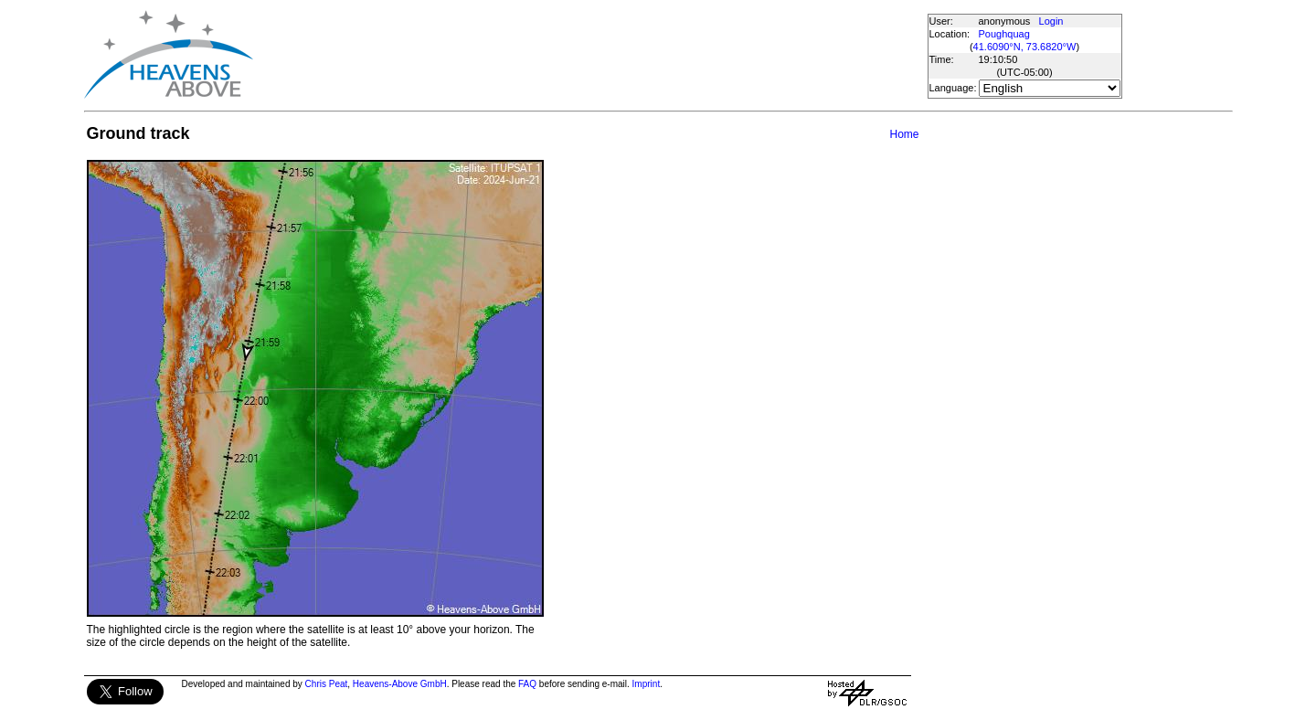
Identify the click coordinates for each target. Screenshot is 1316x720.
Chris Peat (326, 684)
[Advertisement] (589, 55)
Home (903, 134)
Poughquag (1004, 33)
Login (1051, 21)
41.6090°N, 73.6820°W (1025, 46)
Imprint (646, 684)
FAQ (527, 684)
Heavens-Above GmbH (400, 684)
